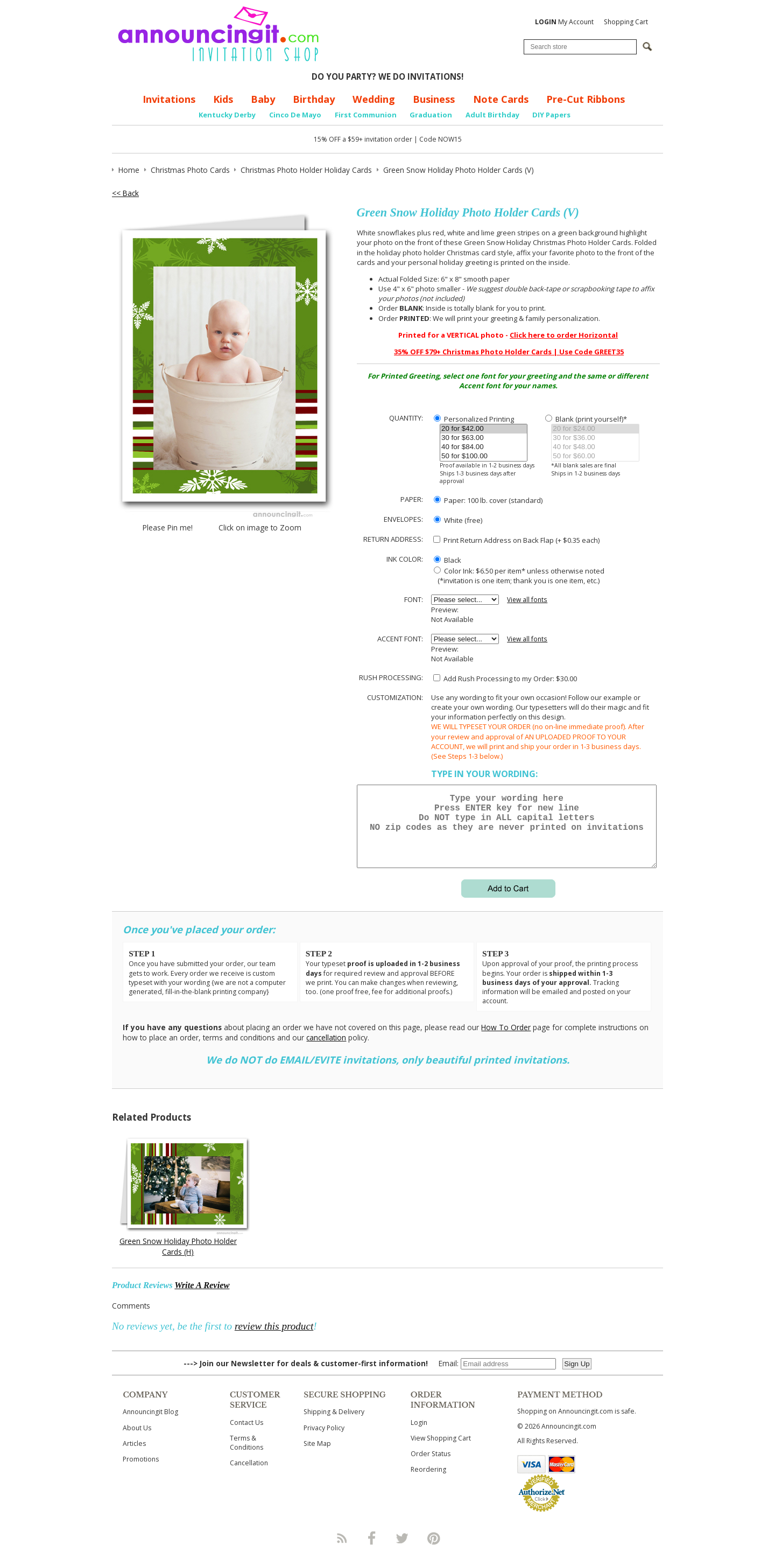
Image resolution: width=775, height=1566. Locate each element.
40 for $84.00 (483, 447)
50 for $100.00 (483, 456)
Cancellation (249, 1475)
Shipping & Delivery (334, 1424)
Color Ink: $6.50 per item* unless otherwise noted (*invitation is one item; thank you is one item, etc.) (517, 575)
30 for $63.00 (483, 438)
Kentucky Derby (227, 115)
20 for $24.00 (595, 429)
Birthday (314, 99)
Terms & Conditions (246, 1455)
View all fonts (527, 600)
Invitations (169, 99)
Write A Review (201, 1298)
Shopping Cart (626, 21)
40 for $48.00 (595, 447)
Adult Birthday (492, 115)
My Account (564, 21)
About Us (137, 1440)
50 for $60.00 (595, 456)
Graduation (431, 115)
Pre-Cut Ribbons (585, 99)
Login (419, 1435)
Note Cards (501, 99)
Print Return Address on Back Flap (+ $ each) (516, 540)
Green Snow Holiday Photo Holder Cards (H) (178, 1259)
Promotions (141, 1472)
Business (434, 99)
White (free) (458, 520)
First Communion (366, 115)
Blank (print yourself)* (586, 419)
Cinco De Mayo (295, 115)
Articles (134, 1456)
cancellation (326, 1050)
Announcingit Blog (150, 1424)
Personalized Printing (474, 419)
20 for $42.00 (483, 429)
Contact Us (246, 1435)
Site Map (317, 1456)
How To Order (506, 1040)
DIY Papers (551, 115)
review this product (274, 1339)
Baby (263, 99)
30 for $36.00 (595, 438)
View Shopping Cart (441, 1451)
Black (447, 560)
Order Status (430, 1466)
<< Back (125, 193)
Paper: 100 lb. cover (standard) (488, 500)
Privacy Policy (324, 1440)
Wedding (374, 99)
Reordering (428, 1482)
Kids (223, 99)
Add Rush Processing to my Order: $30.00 (505, 678)
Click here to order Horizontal (564, 335)
